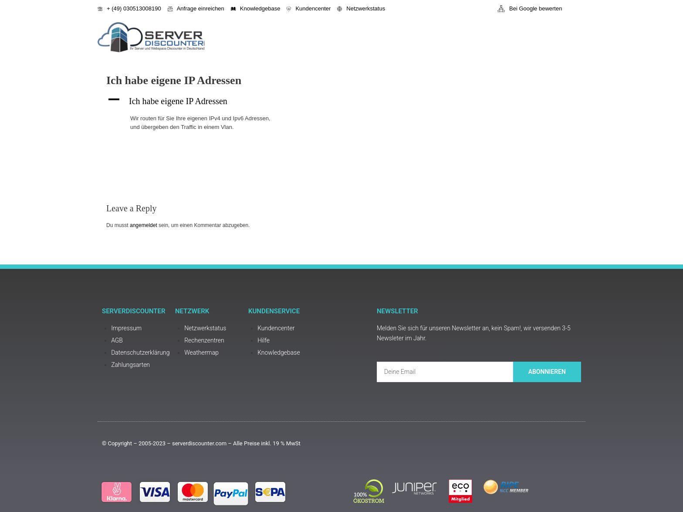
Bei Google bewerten (529, 8)
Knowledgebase (256, 8)
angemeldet (143, 225)
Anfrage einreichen (196, 8)
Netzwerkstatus (361, 8)
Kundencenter (309, 8)
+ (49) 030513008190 (129, 8)
